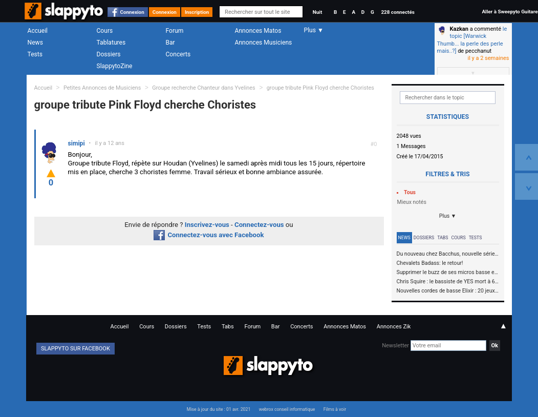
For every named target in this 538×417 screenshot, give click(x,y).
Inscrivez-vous (207, 224)
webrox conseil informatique (287, 409)
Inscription (197, 12)
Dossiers (109, 54)
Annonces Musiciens (263, 42)
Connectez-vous (259, 224)
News (35, 42)
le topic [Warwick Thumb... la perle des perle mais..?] (472, 40)
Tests (35, 54)
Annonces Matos (258, 30)
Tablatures (111, 42)
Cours (105, 30)
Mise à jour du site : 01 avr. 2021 (218, 409)
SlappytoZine (115, 66)
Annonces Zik (394, 326)
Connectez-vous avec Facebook (209, 235)
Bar (170, 42)
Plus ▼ (448, 216)
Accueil (38, 30)
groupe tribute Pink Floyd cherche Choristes (320, 88)
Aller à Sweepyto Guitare (509, 11)
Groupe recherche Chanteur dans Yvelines (204, 88)
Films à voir (335, 409)
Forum (175, 30)
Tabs (442, 237)
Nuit (317, 12)
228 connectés (397, 12)
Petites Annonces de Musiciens (102, 88)
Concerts (178, 54)
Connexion (132, 12)
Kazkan (459, 29)
